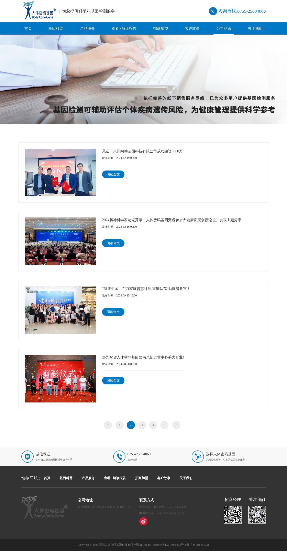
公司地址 (85, 500)
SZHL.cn (204, 544)
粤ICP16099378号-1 (174, 544)
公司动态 (224, 28)
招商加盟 (160, 28)
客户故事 (192, 28)
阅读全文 (113, 174)
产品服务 (87, 28)
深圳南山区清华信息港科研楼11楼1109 (105, 506)
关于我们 (255, 28)
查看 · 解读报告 (124, 28)
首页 (28, 28)
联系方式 (146, 500)
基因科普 (55, 28)
